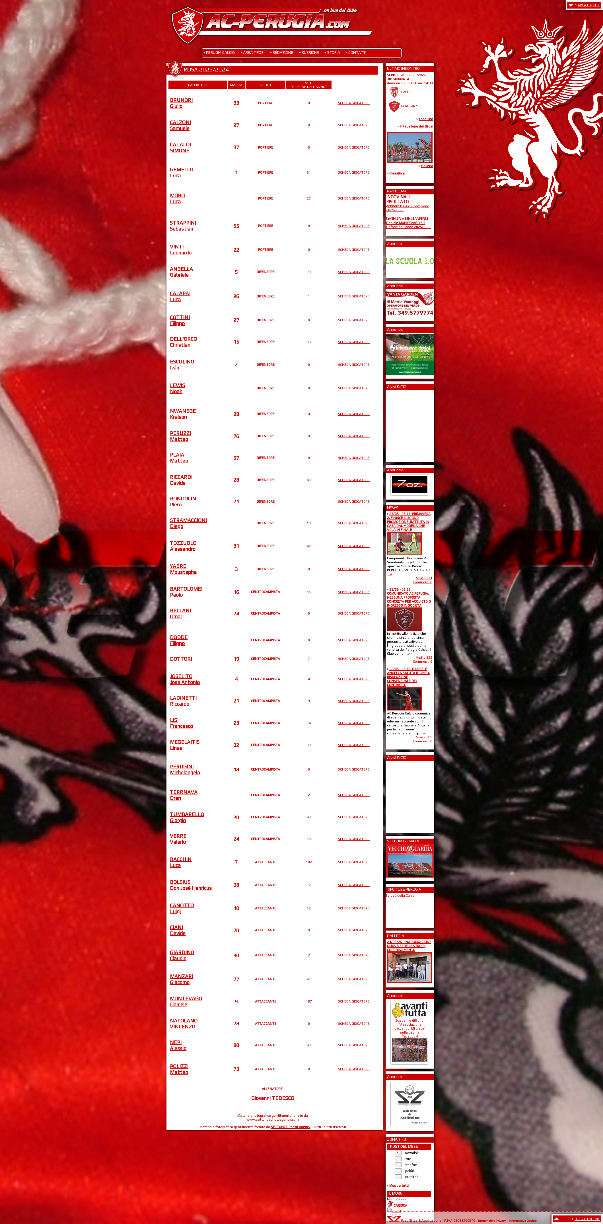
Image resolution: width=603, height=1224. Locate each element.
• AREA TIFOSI (252, 52)
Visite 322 (424, 658)
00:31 (396, 1211)
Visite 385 (424, 737)
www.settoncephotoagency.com (272, 1120)
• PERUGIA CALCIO (219, 52)
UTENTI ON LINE (587, 1219)
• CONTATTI (356, 52)
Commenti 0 (422, 582)
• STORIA (332, 52)
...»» (389, 574)
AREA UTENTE (589, 5)
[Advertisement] (403, 424)
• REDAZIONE (281, 52)
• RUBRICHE (309, 52)
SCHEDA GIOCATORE (354, 103)
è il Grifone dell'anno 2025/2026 (408, 225)
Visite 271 (424, 578)
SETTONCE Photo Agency (290, 1127)
